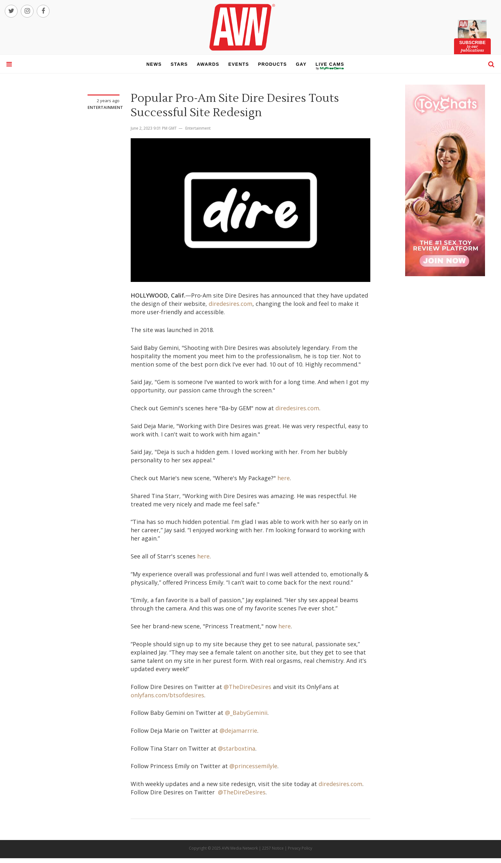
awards (208, 64)
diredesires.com (230, 303)
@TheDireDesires (247, 687)
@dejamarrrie (238, 730)
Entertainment (105, 107)
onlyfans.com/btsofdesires (167, 695)
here (283, 478)
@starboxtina (236, 748)
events (238, 64)
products (272, 64)
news (154, 64)
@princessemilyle (253, 766)
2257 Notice (273, 848)
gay (301, 64)
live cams (330, 68)
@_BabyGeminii (246, 712)
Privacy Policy (300, 848)
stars (179, 64)
